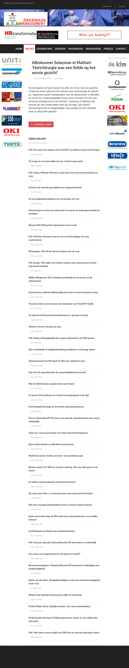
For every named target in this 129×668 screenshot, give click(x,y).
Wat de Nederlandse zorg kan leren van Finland (51, 383)
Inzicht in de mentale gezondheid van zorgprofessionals (55, 187)
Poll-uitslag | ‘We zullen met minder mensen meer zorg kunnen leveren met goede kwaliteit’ (62, 264)
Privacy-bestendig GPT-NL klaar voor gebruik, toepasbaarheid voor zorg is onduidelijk (64, 420)
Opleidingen (75, 48)
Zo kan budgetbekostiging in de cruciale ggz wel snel (54, 199)
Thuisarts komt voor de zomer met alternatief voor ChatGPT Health (61, 303)
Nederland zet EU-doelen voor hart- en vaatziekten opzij (56, 455)
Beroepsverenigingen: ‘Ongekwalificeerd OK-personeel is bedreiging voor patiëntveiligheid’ (64, 567)
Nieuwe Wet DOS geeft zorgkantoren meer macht (53, 225)
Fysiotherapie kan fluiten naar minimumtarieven (52, 531)
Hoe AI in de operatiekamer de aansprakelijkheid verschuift (57, 372)
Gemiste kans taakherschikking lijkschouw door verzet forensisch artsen (64, 292)
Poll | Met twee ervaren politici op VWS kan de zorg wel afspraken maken (64, 632)
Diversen (60, 48)
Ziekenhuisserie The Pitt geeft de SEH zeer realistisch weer (57, 361)
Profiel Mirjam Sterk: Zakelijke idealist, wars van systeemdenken (59, 606)
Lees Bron (59, 78)
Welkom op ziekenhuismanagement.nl (19, 3)
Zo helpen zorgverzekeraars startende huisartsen (52, 482)
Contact (122, 6)
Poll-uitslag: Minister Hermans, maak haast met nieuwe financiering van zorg (63, 174)
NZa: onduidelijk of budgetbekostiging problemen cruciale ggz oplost (62, 349)
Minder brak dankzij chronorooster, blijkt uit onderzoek (55, 595)
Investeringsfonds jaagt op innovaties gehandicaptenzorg (56, 406)
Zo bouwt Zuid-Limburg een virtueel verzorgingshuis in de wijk (59, 395)
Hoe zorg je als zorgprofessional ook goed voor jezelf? (54, 554)
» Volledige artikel (41, 124)
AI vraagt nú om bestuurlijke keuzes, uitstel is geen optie (56, 161)
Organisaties (93, 48)
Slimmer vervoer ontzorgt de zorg (45, 326)
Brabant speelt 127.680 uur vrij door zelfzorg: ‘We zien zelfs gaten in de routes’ (63, 469)
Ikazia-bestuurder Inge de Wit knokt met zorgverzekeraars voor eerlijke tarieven (63, 518)
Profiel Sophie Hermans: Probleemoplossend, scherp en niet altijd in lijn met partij (63, 619)
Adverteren (106, 6)
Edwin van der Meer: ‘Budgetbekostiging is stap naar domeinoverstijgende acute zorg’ (64, 582)
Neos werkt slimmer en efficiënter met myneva (51, 444)
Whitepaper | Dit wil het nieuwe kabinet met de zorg (54, 251)
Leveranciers (44, 48)
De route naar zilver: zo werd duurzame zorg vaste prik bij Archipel (61, 493)
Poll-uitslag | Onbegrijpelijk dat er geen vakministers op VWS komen (61, 338)
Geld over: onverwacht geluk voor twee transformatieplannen (58, 432)
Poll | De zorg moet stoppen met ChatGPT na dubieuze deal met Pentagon (64, 149)
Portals (108, 48)
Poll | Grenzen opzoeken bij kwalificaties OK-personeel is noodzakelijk (62, 542)
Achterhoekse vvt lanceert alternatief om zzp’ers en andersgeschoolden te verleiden (64, 212)
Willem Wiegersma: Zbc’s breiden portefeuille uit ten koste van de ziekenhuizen (60, 279)
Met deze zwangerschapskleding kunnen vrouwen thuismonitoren (60, 504)
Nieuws (29, 48)
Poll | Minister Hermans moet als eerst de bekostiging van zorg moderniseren (59, 238)
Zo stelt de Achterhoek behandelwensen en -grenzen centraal (58, 315)
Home (19, 48)
